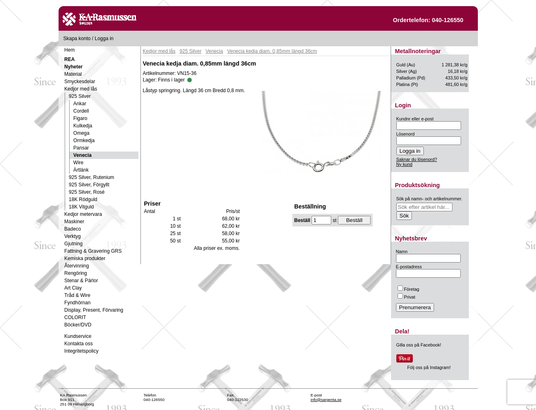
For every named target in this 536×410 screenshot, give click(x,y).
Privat (407, 296)
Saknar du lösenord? (416, 159)
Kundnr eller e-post (415, 118)
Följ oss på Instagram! (429, 367)
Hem (69, 50)
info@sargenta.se (326, 399)
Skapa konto (77, 38)
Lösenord (405, 133)
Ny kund (404, 164)
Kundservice (77, 336)
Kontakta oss (78, 344)
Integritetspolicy (81, 351)
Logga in (104, 38)
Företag (408, 289)
